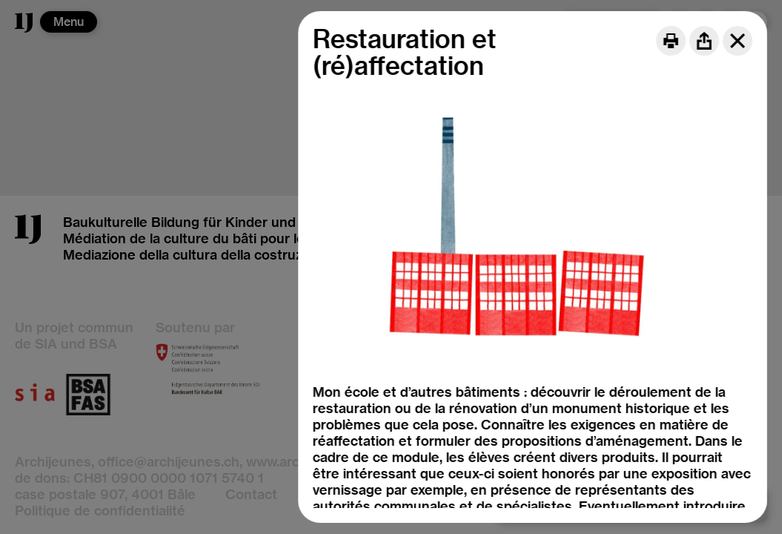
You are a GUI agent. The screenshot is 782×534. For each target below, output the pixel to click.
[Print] (671, 41)
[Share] (704, 41)
